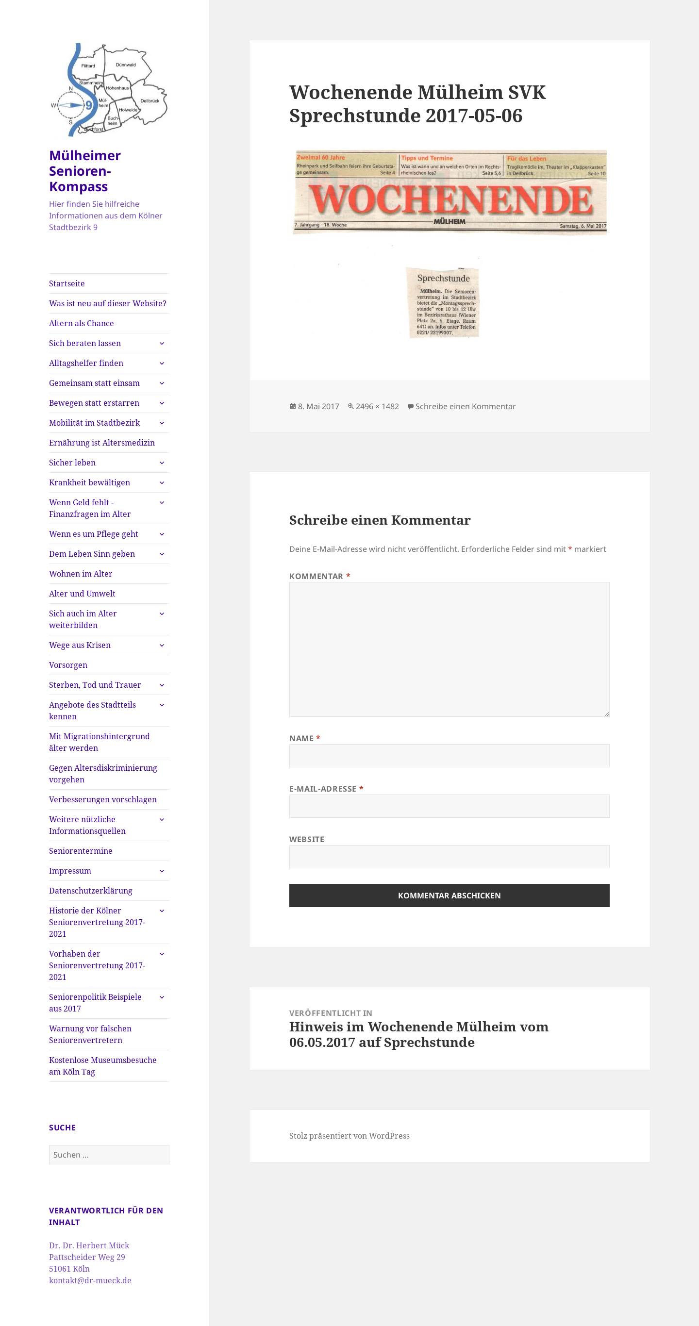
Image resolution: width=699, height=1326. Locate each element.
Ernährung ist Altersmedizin (102, 442)
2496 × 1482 (377, 406)
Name (305, 738)
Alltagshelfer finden (86, 363)
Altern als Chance (81, 323)
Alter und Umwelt (82, 593)
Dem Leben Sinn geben (92, 553)
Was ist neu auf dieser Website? (107, 303)
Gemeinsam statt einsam (94, 383)
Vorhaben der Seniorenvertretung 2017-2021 (97, 965)
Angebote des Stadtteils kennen (92, 710)
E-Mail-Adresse (326, 788)
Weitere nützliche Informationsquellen (87, 825)
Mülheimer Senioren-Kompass (85, 170)
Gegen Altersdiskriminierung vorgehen (103, 773)
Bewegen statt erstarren (94, 403)
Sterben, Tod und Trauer (95, 685)
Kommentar (319, 576)
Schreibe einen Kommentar (466, 406)
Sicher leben (72, 462)
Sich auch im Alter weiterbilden (83, 619)
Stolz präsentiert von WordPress (349, 1135)
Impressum (70, 870)
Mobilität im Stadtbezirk (94, 422)
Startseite (67, 283)
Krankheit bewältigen (89, 482)
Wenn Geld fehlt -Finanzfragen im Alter (90, 508)
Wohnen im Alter (81, 573)
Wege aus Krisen (80, 645)
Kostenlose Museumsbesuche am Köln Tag (103, 1066)
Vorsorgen (68, 665)
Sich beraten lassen (85, 343)
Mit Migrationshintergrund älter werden (99, 742)
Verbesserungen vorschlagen (103, 799)
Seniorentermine (81, 850)
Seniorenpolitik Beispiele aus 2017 (95, 1003)
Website (306, 839)
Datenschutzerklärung (91, 890)
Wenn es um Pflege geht (93, 534)
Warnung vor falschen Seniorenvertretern (90, 1034)
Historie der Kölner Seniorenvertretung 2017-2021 (97, 922)
